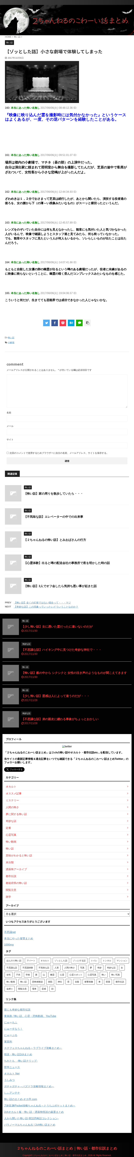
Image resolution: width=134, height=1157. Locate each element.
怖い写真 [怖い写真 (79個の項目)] (115, 974)
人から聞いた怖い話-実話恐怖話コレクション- (31, 1118)
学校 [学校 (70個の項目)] (28, 974)
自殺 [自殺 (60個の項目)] (77, 982)
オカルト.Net (11, 1073)
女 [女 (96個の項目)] (122, 967)
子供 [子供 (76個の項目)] (18, 974)
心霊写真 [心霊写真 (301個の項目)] (92, 974)
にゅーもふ (10, 1022)
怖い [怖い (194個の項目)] (104, 974)
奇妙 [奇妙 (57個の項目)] (99, 967)
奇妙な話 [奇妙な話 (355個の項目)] (111, 967)
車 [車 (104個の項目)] (99, 982)
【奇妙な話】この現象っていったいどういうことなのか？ (46, 606)
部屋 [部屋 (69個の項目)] (108, 982)
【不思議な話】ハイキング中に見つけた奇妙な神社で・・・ (61, 649)
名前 (9, 412)
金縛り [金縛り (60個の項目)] (9, 989)
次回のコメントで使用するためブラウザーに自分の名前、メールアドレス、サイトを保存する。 (59, 453)
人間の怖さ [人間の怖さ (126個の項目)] (69, 967)
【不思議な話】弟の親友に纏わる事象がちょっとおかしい (59, 719)
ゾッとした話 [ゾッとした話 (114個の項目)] (60, 960)
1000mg (9, 944)
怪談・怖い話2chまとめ (18, 1054)
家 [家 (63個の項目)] (36, 974)
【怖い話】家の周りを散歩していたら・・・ (53, 493)
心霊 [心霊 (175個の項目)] (62, 974)
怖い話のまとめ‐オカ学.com (20, 1099)
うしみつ (9, 1080)
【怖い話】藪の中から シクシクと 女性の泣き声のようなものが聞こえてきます (74, 673)
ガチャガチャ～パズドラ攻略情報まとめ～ (29, 1086)
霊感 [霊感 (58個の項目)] (44, 989)
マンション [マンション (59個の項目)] (122, 960)
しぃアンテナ (12, 1092)
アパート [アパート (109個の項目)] (31, 960)
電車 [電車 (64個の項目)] (34, 989)
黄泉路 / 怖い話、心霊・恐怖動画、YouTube (30, 1016)
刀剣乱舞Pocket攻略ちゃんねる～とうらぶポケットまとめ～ (39, 1105)
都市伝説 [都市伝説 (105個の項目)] (120, 982)
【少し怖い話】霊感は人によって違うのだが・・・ (55, 696)
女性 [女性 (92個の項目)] (8, 974)
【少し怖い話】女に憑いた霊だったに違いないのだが (57, 626)
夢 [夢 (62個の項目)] (91, 967)
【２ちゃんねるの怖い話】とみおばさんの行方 (55, 540)
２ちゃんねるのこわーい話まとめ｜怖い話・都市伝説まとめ (67, 1148)
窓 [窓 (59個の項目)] (68, 982)
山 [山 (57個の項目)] (44, 974)
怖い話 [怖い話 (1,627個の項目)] (23, 982)
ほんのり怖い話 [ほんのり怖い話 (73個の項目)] (13, 960)
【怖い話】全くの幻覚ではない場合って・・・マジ (42, 602)
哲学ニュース (12, 1067)
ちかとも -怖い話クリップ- (21, 1060)
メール (10, 426)
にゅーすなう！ (13, 1028)
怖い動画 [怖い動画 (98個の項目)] (10, 982)
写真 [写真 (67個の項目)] (82, 967)
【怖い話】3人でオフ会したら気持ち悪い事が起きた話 (60, 586)
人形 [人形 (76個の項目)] (56, 967)
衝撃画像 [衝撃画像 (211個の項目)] (88, 982)
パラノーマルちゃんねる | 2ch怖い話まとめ (29, 1124)
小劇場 (11, 342)
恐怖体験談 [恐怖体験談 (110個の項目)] (37, 982)
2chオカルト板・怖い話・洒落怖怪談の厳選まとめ (34, 1112)
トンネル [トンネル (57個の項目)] (107, 960)
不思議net (10, 932)
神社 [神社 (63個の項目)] (60, 982)
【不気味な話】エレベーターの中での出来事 (53, 516)
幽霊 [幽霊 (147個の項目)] (52, 974)
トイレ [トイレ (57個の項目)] (94, 960)
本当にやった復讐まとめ (18, 938)
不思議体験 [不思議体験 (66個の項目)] (27, 967)
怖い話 (11, 337)
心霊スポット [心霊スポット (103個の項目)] (75, 974)
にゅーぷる (10, 1035)
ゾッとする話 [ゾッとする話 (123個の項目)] (79, 960)
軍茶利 (8, 1041)
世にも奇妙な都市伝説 (17, 1009)
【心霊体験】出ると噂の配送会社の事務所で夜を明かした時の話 (67, 563)
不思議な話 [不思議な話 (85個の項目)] (11, 967)
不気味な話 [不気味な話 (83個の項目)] (44, 967)
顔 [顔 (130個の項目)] (52, 989)
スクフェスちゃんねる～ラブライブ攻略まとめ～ (33, 1048)
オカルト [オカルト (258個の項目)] (45, 960)
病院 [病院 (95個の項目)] (50, 982)
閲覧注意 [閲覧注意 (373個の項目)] (22, 989)
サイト (10, 439)
